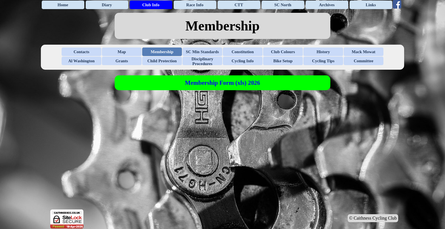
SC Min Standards (202, 51)
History (323, 51)
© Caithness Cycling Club (373, 218)
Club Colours (283, 51)
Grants (122, 61)
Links (371, 5)
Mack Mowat (363, 51)
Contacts (81, 51)
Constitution (243, 51)
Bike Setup (283, 61)
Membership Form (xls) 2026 (222, 82)
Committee (363, 61)
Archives (327, 5)
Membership (162, 51)
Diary (107, 5)
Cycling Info (243, 61)
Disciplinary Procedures (202, 61)
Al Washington (81, 61)
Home (63, 5)
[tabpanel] (222, 26)
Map (121, 51)
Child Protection (162, 61)
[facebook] (397, 4)
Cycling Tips (323, 61)
